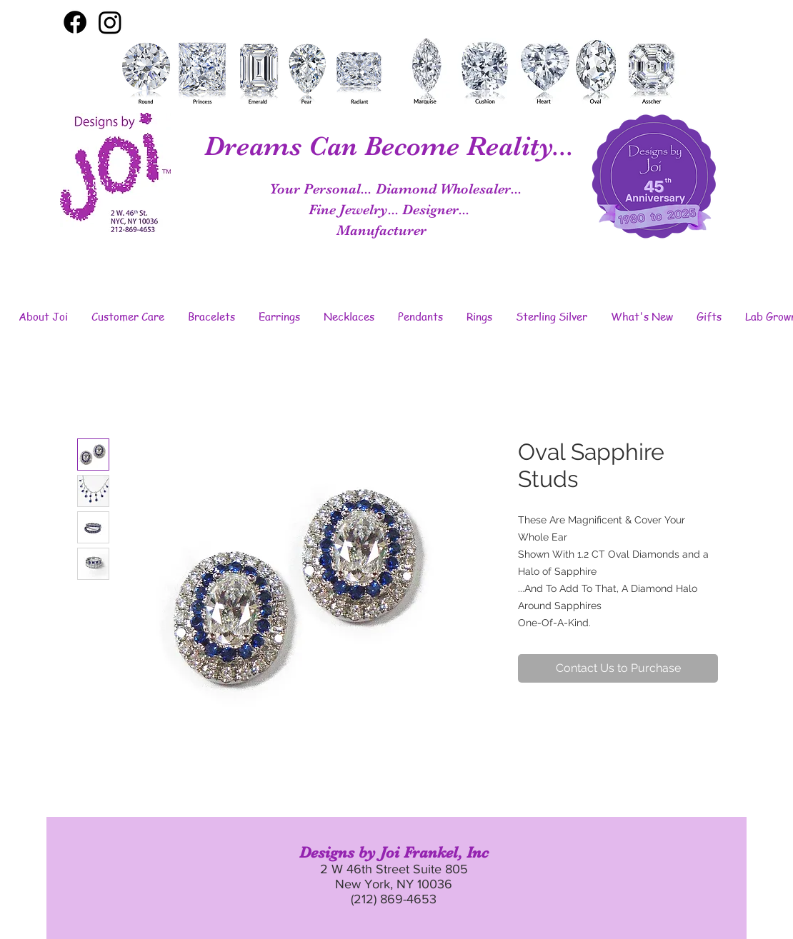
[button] (42, 316)
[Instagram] (110, 22)
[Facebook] (75, 22)
